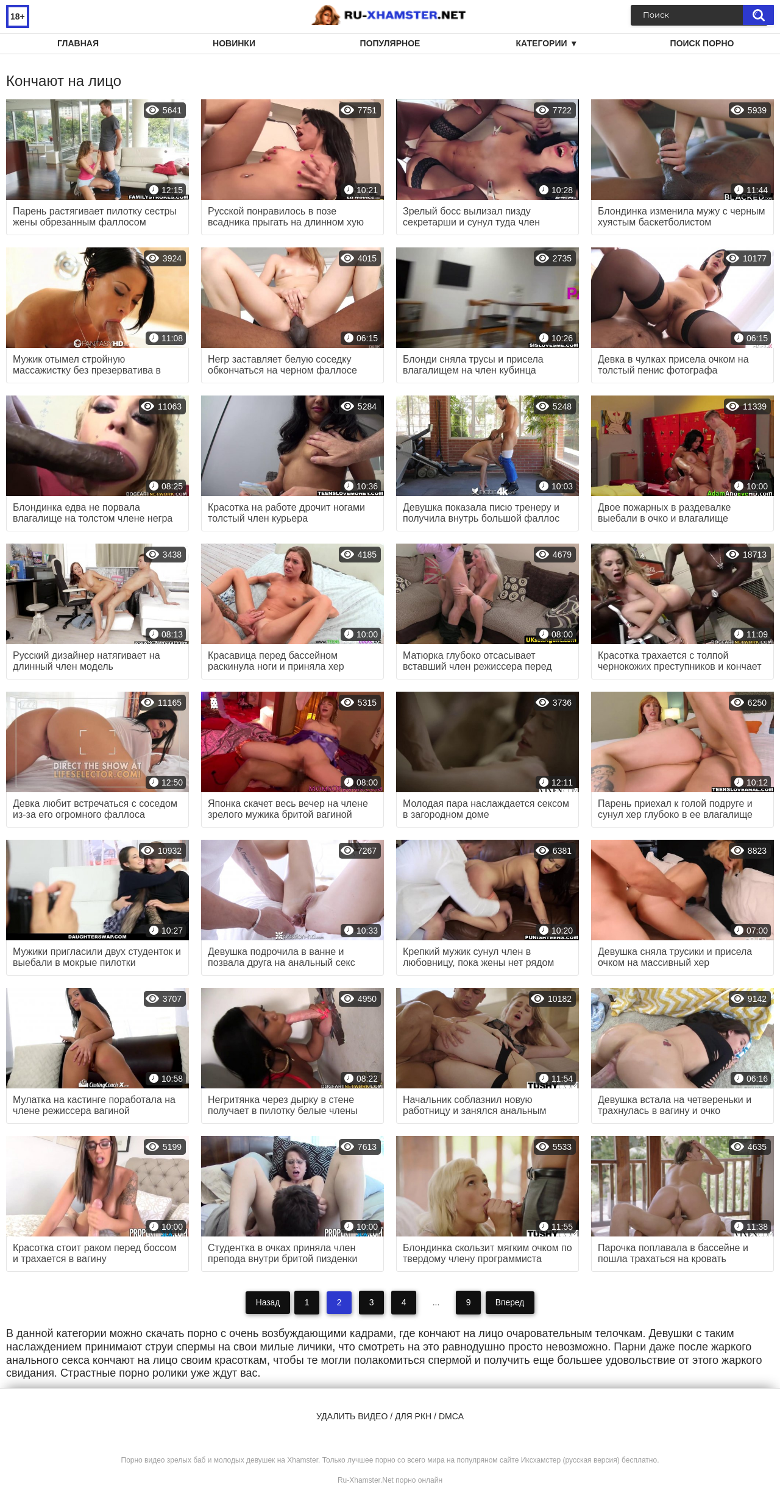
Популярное (390, 43)
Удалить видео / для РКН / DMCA (390, 1416)
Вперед (510, 1302)
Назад (267, 1302)
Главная (78, 43)
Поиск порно (702, 43)
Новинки (234, 43)
